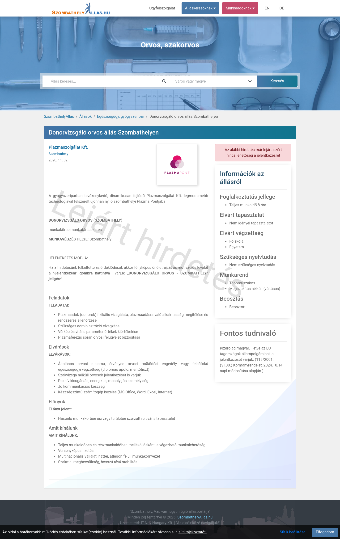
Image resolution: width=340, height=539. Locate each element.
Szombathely (58, 154)
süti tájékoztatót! (192, 532)
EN (267, 8)
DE (281, 8)
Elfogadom (325, 532)
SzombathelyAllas (59, 116)
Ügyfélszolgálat (162, 8)
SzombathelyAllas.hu (194, 517)
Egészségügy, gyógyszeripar (120, 116)
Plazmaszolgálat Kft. (68, 147)
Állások (85, 116)
